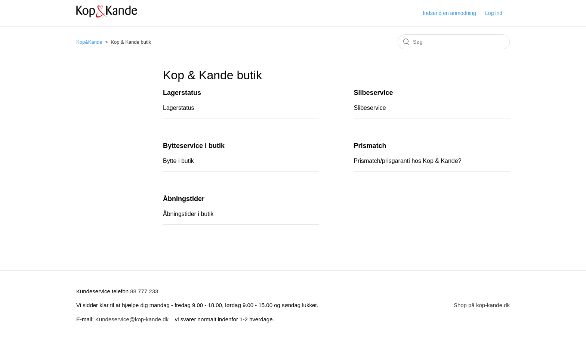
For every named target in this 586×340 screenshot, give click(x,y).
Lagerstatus (182, 92)
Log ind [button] (493, 13)
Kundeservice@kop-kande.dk (132, 319)
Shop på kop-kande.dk (482, 305)
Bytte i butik (178, 161)
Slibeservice (373, 92)
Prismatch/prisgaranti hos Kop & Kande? (407, 161)
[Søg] (454, 41)
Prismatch (370, 145)
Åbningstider (183, 199)
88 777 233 (144, 291)
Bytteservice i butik (194, 145)
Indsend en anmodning (449, 13)
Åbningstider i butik (188, 214)
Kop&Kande (89, 42)
